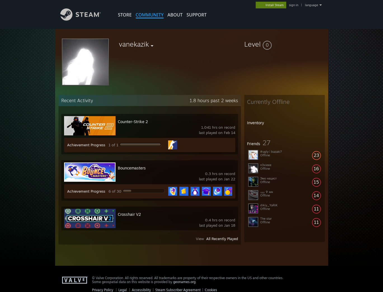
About (175, 15)
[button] (284, 44)
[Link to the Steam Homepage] (84, 19)
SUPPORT (197, 15)
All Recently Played (222, 238)
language (311, 5)
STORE (125, 15)
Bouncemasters (132, 168)
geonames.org (184, 282)
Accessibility (141, 290)
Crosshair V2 (129, 214)
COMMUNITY (150, 15)
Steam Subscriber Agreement (178, 290)
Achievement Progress (86, 145)
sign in (293, 5)
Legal (122, 290)
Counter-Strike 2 (133, 121)
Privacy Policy (102, 290)
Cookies (211, 290)
